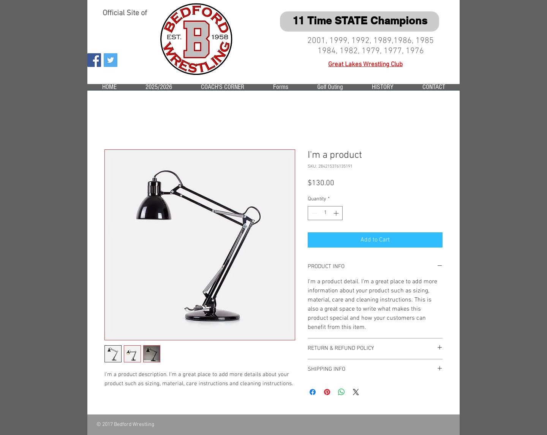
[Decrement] (313, 213)
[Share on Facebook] (312, 392)
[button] (159, 89)
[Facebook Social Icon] (94, 60)
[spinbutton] (325, 213)
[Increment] (336, 213)
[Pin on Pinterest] (327, 392)
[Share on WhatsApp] (341, 392)
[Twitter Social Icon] (110, 60)
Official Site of (126, 13)
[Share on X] (355, 392)
